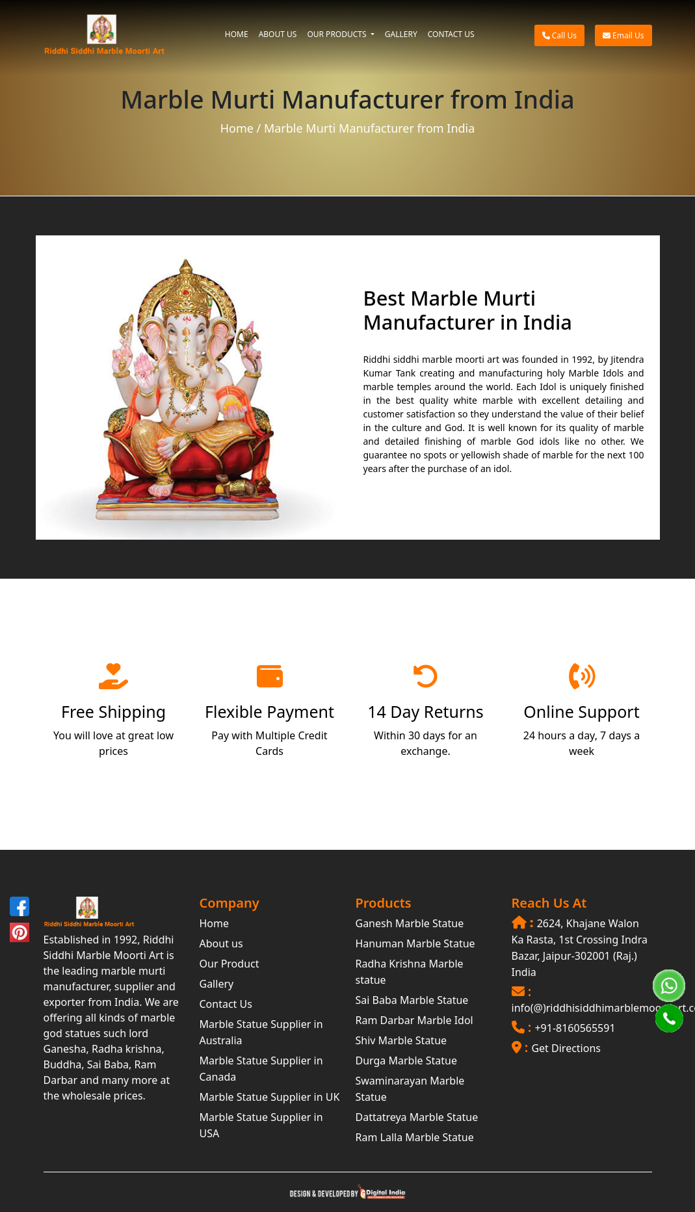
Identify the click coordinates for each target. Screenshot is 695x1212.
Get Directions (566, 1048)
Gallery (217, 984)
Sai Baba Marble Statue (412, 1000)
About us (221, 943)
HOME (236, 34)
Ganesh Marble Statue (410, 923)
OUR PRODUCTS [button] (337, 34)
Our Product (229, 963)
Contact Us (226, 1004)
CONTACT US (451, 34)
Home (237, 128)
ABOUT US (278, 34)
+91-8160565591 (574, 1028)
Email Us (623, 35)
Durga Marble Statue (406, 1060)
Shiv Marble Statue (401, 1040)
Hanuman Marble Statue (415, 943)
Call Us (559, 35)
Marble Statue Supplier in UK (270, 1097)
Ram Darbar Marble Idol (414, 1020)
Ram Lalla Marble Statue (415, 1137)
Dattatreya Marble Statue (417, 1117)
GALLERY (401, 34)
